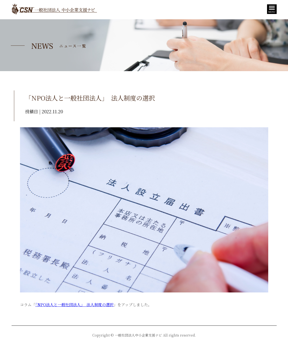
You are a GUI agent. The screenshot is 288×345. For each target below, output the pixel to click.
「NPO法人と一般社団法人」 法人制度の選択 (74, 304)
